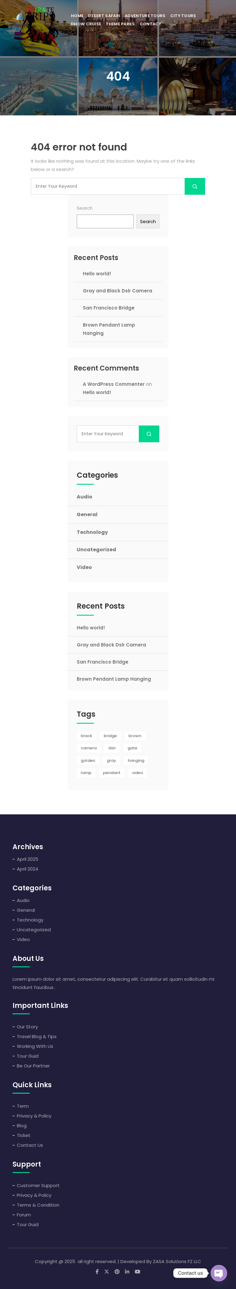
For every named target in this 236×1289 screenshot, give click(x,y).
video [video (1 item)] (137, 773)
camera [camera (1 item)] (89, 748)
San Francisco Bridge (109, 308)
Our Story (27, 1026)
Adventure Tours (145, 16)
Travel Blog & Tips (37, 1036)
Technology (92, 532)
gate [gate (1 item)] (132, 748)
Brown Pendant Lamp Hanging (114, 679)
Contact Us (30, 1145)
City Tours (183, 16)
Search (85, 208)
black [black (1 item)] (86, 736)
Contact (151, 24)
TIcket (24, 1135)
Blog (22, 1125)
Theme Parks (120, 24)
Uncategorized (96, 549)
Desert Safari (104, 16)
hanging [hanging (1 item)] (136, 760)
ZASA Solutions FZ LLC (177, 1261)
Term (23, 1106)
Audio (84, 496)
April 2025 (27, 859)
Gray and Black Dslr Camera (117, 291)
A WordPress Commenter (114, 384)
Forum (24, 1214)
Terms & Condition (38, 1205)
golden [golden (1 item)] (88, 760)
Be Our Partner (33, 1066)
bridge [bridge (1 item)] (110, 736)
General (87, 514)
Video (84, 567)
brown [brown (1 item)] (134, 736)
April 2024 (27, 869)
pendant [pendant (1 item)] (111, 773)
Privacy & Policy (34, 1116)
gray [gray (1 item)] (111, 760)
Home (77, 16)
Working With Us (35, 1046)
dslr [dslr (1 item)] (112, 748)
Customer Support (38, 1185)
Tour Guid (28, 1056)
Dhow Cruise (86, 24)
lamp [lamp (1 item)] (86, 773)
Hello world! (97, 273)
